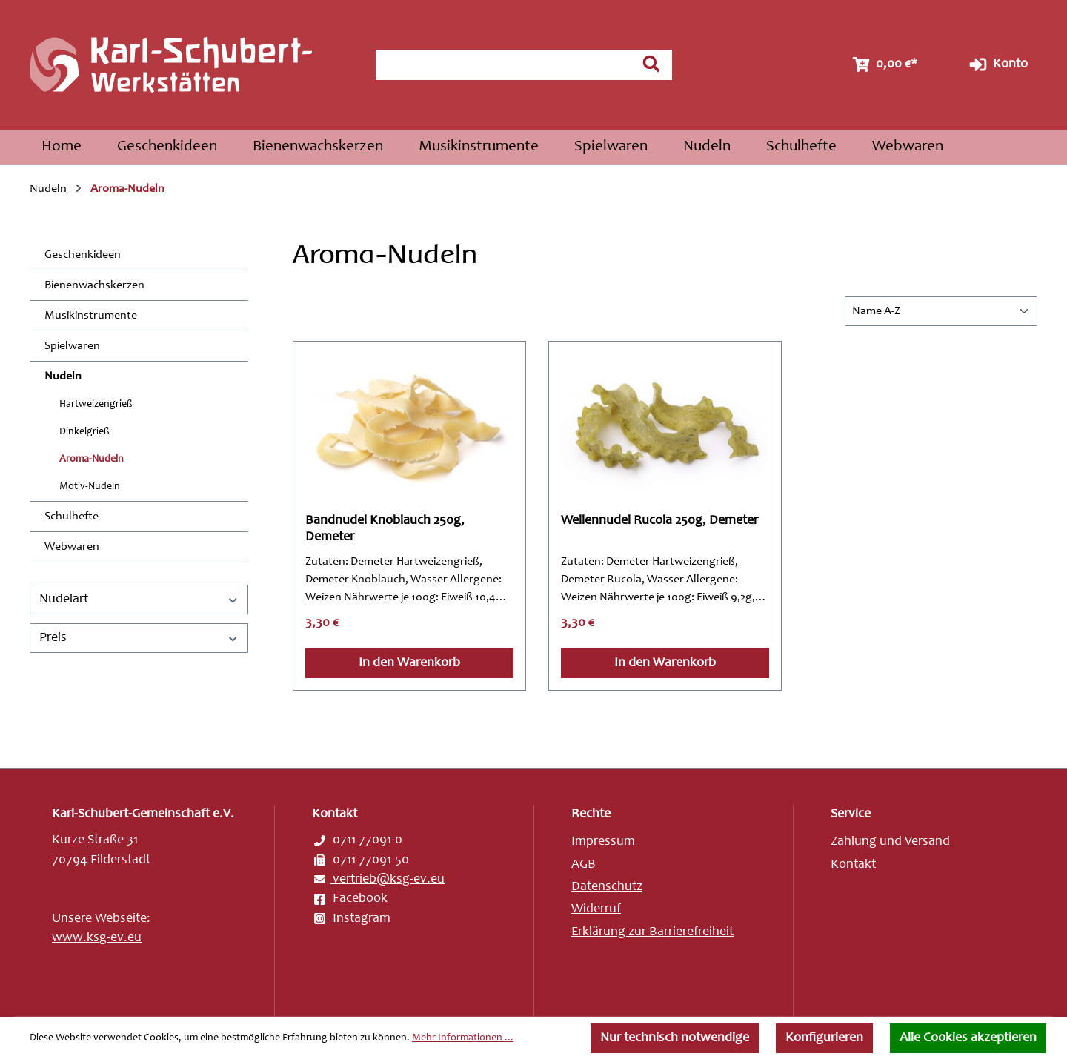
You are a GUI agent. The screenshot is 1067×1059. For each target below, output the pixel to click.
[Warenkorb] (883, 64)
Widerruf (596, 909)
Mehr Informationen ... (462, 1038)
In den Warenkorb (409, 663)
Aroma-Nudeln (91, 459)
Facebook (350, 899)
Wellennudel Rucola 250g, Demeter (659, 521)
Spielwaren (72, 346)
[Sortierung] (941, 311)
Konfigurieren (824, 1038)
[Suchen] (651, 64)
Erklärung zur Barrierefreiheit (652, 932)
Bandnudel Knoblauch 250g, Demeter (385, 529)
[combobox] (503, 65)
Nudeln (63, 376)
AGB (583, 865)
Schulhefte (71, 516)
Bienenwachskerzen (94, 285)
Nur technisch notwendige (674, 1038)
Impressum (603, 842)
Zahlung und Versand (890, 842)
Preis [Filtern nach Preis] (139, 638)
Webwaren (71, 547)
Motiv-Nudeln (89, 487)
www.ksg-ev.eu (97, 938)
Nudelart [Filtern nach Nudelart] (139, 599)
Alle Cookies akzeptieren (968, 1038)
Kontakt (853, 865)
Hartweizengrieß (96, 404)
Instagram (351, 919)
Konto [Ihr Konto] (997, 64)
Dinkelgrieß (84, 432)
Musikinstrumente (90, 316)
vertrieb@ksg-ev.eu (378, 879)
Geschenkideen (82, 255)
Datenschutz (606, 887)
